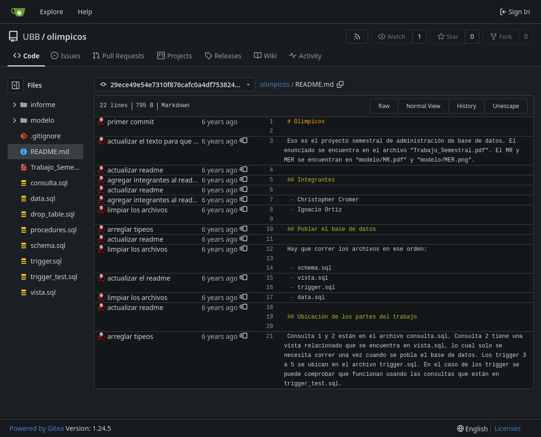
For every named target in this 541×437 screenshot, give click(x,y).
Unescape (506, 106)
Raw (384, 106)
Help (85, 11)
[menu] (472, 428)
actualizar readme (135, 169)
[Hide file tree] (16, 85)
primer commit (131, 121)
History (466, 106)
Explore (51, 11)
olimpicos (67, 36)
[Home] (18, 11)
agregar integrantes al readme (155, 179)
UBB (31, 36)
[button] (243, 141)
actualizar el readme (139, 277)
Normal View (423, 106)
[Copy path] (340, 84)
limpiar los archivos (138, 209)
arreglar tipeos (130, 229)
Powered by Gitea (36, 428)
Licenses (508, 428)
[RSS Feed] (357, 36)
